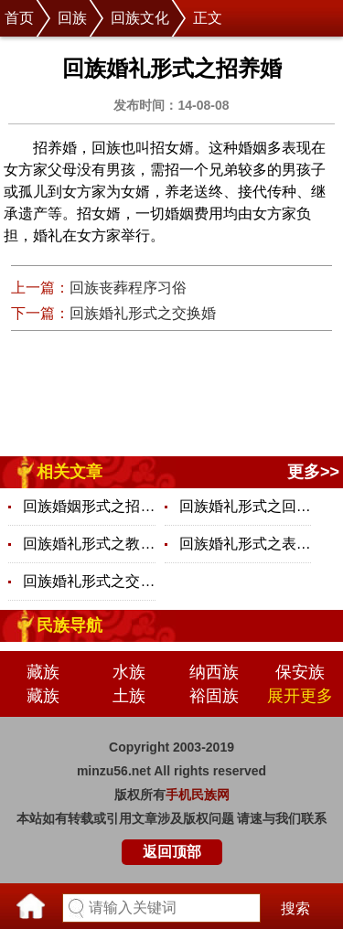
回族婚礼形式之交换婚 (143, 313)
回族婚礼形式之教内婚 (89, 543)
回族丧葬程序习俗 (128, 287)
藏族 (43, 672)
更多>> (313, 472)
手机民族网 (198, 794)
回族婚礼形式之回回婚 (245, 506)
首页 (19, 18)
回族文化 (140, 18)
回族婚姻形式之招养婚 (89, 506)
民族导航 (69, 625)
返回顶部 (172, 852)
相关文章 (69, 472)
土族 (129, 696)
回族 (72, 18)
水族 (129, 672)
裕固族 (214, 696)
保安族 (300, 672)
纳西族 (214, 672)
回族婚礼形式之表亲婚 (245, 543)
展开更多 (300, 696)
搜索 (295, 908)
